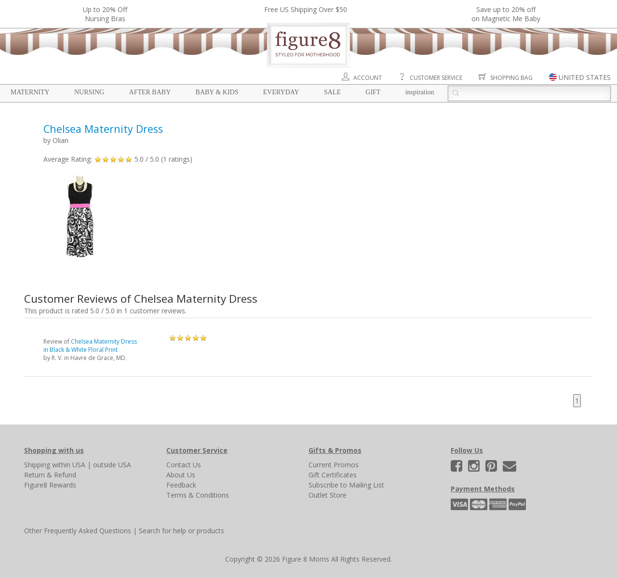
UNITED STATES (585, 77)
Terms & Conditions (197, 495)
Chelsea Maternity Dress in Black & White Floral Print (90, 345)
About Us (180, 474)
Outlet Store (327, 495)
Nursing (89, 92)
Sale (332, 92)
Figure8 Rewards (50, 484)
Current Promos (333, 464)
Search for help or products (181, 530)
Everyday (281, 92)
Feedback (181, 484)
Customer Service (436, 78)
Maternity (30, 92)
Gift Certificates (332, 474)
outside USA (112, 464)
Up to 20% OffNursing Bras (105, 14)
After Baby (150, 92)
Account (367, 78)
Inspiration (419, 92)
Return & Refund (50, 474)
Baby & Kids (217, 92)
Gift (372, 92)
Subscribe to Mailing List (346, 484)
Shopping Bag (511, 78)
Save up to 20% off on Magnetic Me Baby (505, 14)
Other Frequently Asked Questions (77, 530)
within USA (68, 464)
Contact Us (183, 464)
